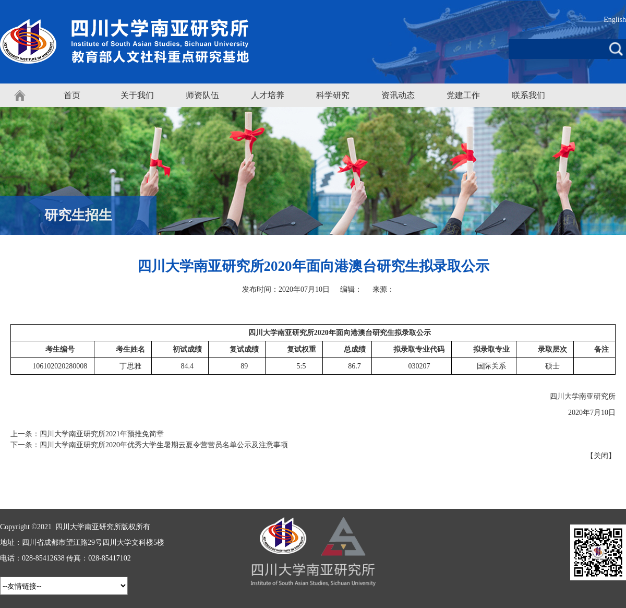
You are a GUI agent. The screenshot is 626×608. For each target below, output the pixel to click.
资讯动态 (398, 95)
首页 (72, 95)
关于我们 (137, 95)
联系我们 (528, 95)
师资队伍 (202, 95)
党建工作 (463, 95)
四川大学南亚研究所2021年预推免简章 (102, 434)
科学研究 (333, 95)
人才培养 (267, 95)
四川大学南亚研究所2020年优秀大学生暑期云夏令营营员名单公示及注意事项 (164, 445)
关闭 (601, 456)
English (615, 19)
